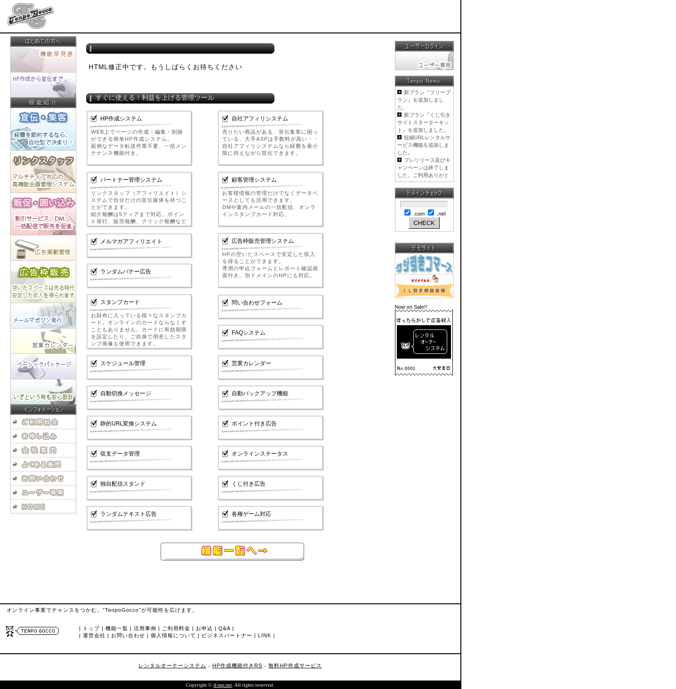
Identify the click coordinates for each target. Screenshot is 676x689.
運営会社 (94, 635)
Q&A (224, 628)
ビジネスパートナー (226, 635)
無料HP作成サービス (295, 665)
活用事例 (145, 628)
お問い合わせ (128, 635)
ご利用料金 (176, 628)
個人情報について (173, 635)
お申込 (204, 628)
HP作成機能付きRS (237, 665)
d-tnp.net (222, 685)
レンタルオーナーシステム (172, 665)
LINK (264, 635)
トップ (91, 628)
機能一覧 (116, 628)
